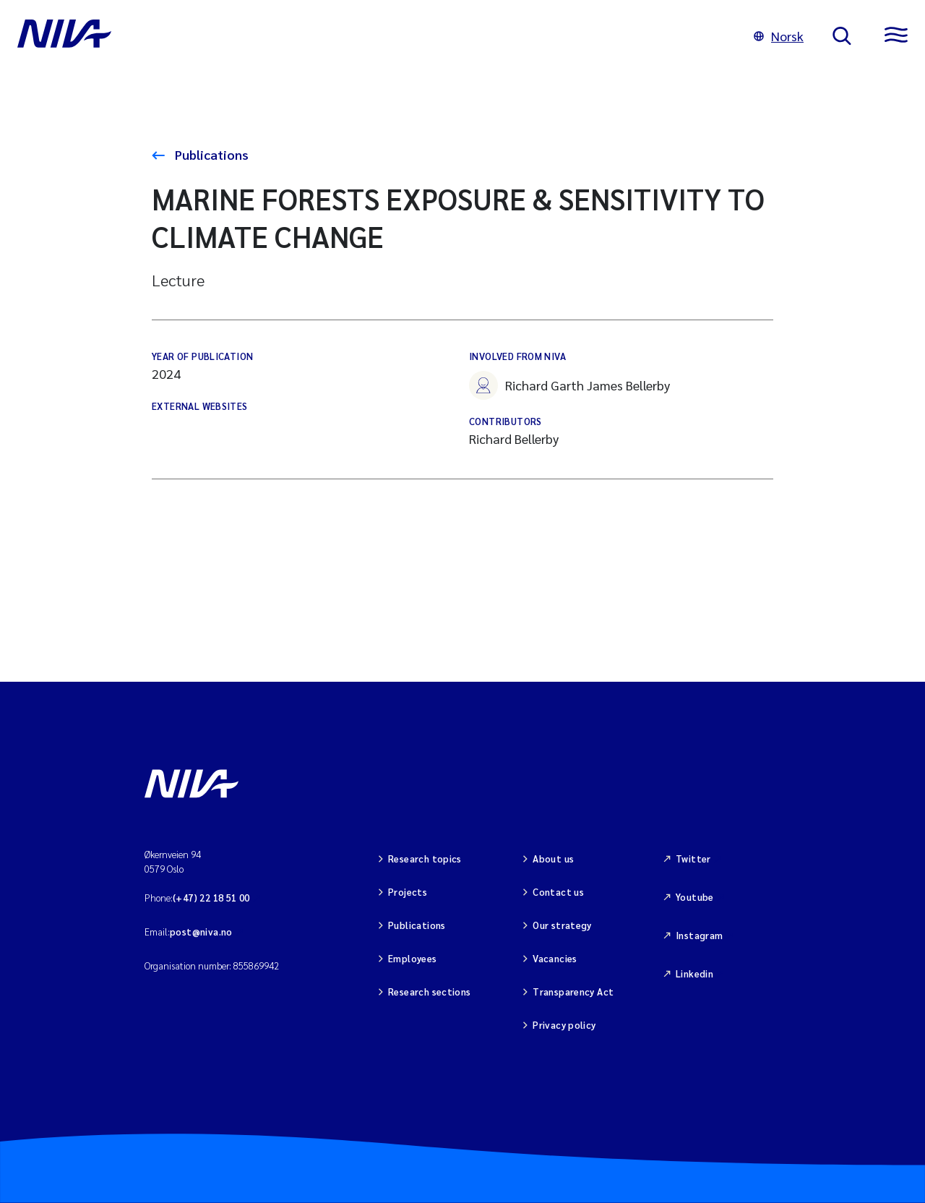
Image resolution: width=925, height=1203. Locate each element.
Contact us (558, 892)
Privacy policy (564, 1025)
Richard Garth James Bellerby (569, 385)
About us (553, 858)
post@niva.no (201, 931)
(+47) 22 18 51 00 (211, 897)
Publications (210, 154)
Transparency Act (573, 991)
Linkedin (694, 973)
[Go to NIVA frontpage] (371, 36)
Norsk (779, 35)
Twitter (693, 858)
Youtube (695, 897)
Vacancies (555, 958)
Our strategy (562, 925)
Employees (412, 958)
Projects (407, 892)
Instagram (699, 935)
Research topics (425, 858)
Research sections (429, 991)
